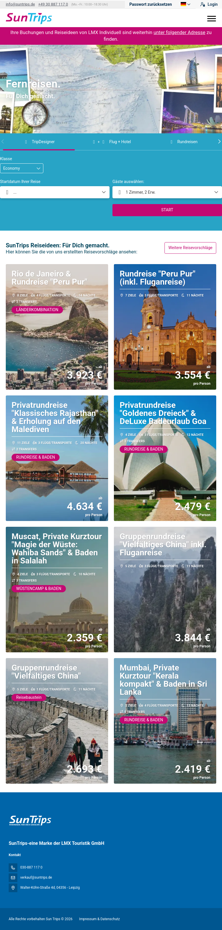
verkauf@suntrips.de (36, 877)
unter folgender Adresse (179, 32)
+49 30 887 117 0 (53, 4)
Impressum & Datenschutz (99, 919)
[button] (3, 141)
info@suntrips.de (20, 4)
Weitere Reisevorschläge (190, 247)
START (167, 210)
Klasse (6, 158)
